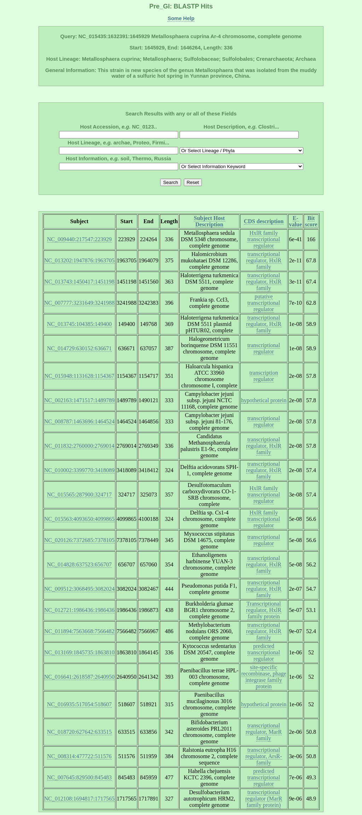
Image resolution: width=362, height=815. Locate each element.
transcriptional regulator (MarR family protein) (263, 798)
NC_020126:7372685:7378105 (79, 540)
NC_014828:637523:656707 (79, 564)
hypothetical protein (263, 400)
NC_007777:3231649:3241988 (79, 303)
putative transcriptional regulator (263, 302)
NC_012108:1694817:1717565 (79, 799)
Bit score (311, 221)
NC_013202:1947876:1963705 (79, 260)
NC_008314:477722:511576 (79, 756)
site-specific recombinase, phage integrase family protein (263, 676)
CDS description (264, 221)
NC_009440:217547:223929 (79, 239)
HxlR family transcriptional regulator (263, 239)
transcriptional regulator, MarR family (264, 731)
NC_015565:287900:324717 (79, 495)
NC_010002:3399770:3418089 (79, 470)
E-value (295, 221)
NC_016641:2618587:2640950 (79, 677)
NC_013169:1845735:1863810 (79, 652)
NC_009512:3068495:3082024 (79, 589)
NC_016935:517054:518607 (79, 704)
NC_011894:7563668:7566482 (79, 631)
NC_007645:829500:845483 (79, 777)
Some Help (181, 18)
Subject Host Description (209, 221)
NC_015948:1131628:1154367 (79, 376)
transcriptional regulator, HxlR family (263, 260)
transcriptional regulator (263, 348)
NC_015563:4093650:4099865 (79, 519)
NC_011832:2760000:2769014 (79, 446)
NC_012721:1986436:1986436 (79, 610)
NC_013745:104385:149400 (79, 324)
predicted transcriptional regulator (263, 652)
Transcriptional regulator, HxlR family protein (263, 610)
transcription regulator (264, 376)
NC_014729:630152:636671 (79, 348)
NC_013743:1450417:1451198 (79, 282)
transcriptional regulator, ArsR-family (263, 756)
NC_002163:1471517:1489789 (79, 400)
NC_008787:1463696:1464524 (79, 421)
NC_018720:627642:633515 (79, 732)
